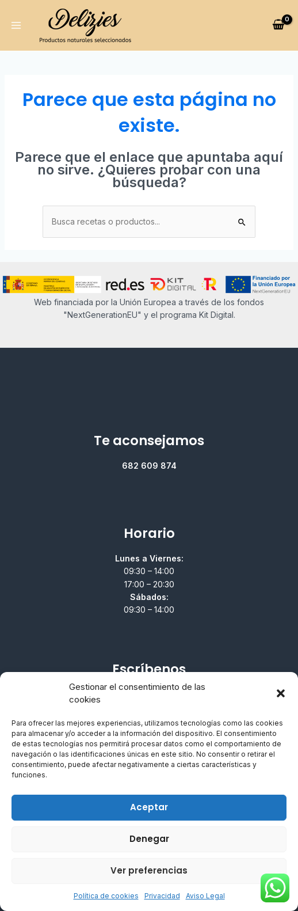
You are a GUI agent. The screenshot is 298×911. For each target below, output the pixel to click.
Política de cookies (106, 895)
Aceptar (149, 807)
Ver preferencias (149, 870)
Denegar (149, 839)
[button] (280, 693)
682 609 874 (149, 465)
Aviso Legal (205, 895)
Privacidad (162, 895)
